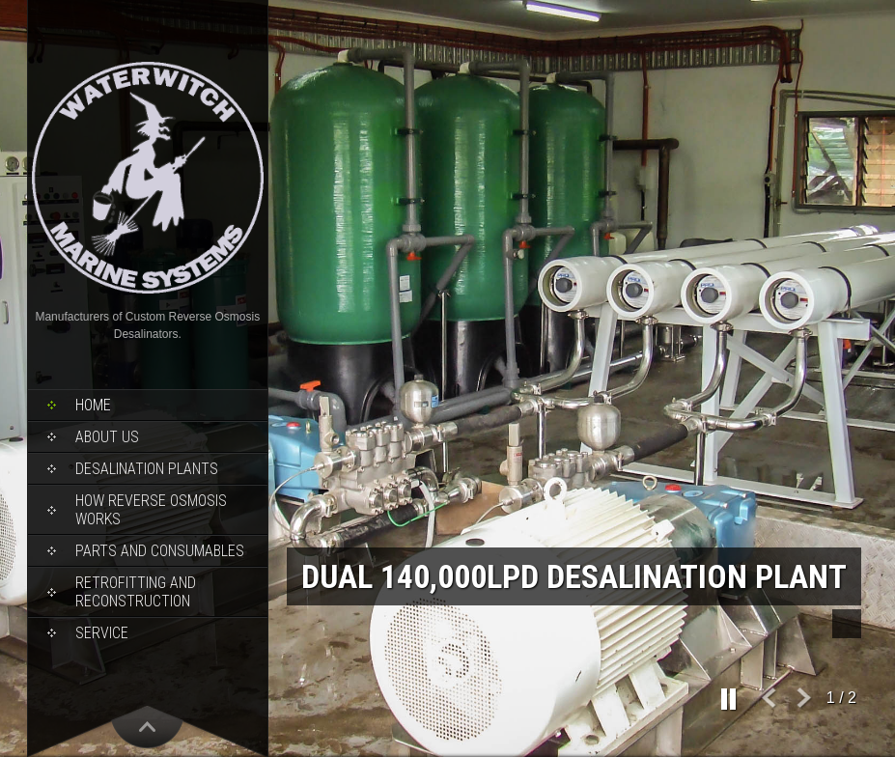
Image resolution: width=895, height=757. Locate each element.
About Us (107, 437)
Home (93, 405)
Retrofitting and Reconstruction (135, 592)
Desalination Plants (146, 469)
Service (101, 633)
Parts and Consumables (159, 551)
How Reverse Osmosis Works (151, 509)
